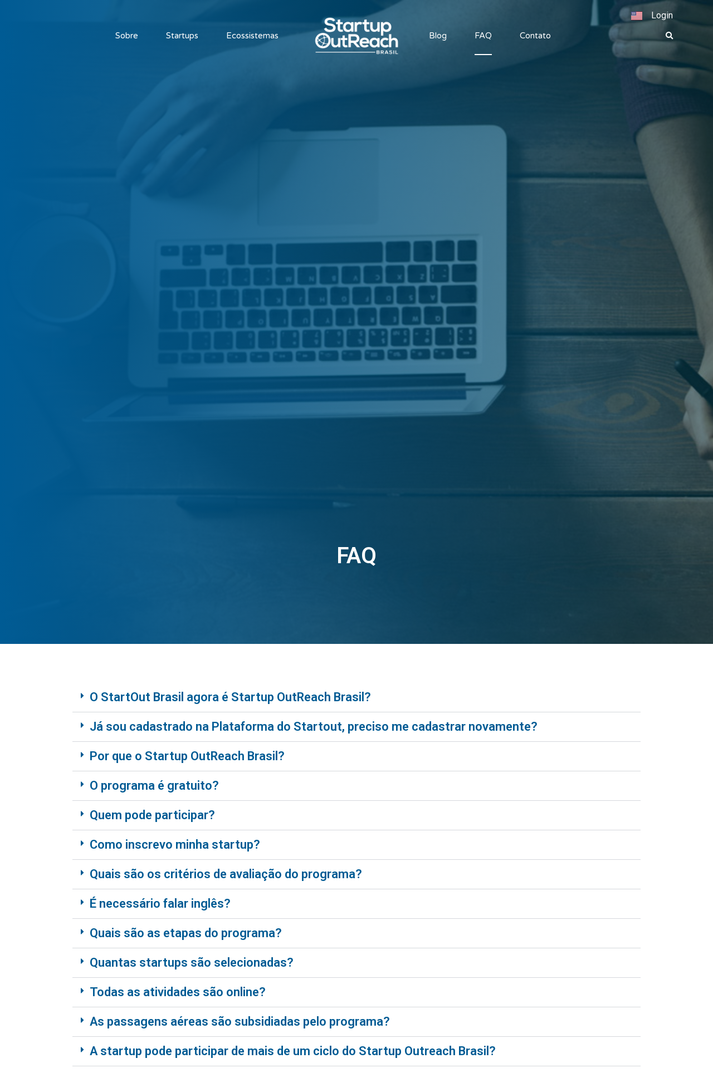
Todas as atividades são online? (178, 992)
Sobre (126, 36)
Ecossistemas (252, 36)
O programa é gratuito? (154, 785)
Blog (438, 36)
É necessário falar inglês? (160, 903)
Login (662, 15)
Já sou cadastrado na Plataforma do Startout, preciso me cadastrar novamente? (314, 727)
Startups (182, 36)
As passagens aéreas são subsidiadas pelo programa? (240, 1021)
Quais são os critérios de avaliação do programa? (226, 874)
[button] (669, 36)
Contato (535, 36)
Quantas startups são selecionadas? (192, 962)
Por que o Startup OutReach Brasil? (187, 756)
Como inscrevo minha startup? (175, 844)
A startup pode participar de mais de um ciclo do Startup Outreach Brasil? (293, 1051)
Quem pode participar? (152, 815)
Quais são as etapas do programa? (186, 933)
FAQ (483, 36)
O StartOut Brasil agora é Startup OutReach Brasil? (230, 697)
